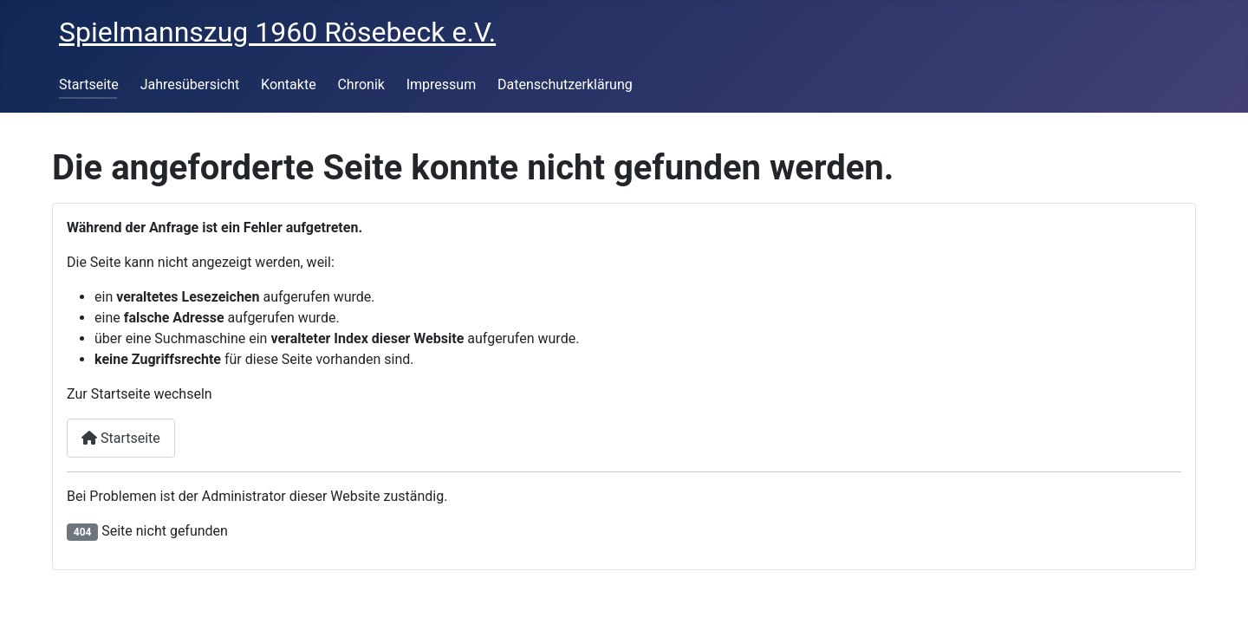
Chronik (360, 84)
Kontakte (288, 84)
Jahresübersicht (190, 84)
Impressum (441, 84)
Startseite (89, 84)
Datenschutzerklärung (565, 84)
